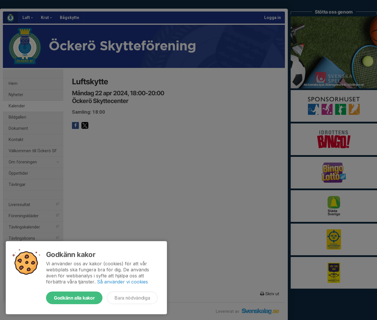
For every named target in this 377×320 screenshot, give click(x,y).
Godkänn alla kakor (74, 298)
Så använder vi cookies (122, 282)
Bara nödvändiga (132, 298)
